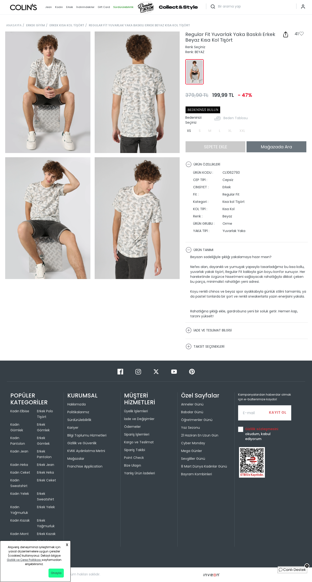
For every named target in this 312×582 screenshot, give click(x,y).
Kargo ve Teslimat (139, 442)
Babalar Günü (192, 412)
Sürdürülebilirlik (79, 419)
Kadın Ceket (20, 472)
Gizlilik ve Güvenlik (82, 443)
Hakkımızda (76, 404)
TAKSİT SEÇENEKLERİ (205, 346)
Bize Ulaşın (132, 465)
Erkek (69, 7)
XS (189, 130)
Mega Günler (191, 450)
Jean (48, 7)
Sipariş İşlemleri (136, 434)
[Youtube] (174, 371)
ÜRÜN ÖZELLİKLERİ (203, 164)
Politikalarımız (78, 412)
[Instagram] (138, 371)
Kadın (59, 7)
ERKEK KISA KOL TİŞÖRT (66, 25)
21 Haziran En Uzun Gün (199, 435)
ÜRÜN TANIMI (199, 249)
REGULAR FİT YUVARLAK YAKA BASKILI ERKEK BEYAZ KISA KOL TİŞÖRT (139, 25)
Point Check (134, 457)
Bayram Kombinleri (196, 474)
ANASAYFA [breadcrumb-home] (14, 25)
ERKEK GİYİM (35, 25)
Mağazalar (75, 458)
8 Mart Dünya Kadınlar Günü (204, 466)
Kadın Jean (19, 451)
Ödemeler (132, 426)
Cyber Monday (193, 443)
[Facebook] (121, 371)
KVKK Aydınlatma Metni (86, 450)
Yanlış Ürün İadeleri (139, 473)
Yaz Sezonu (190, 427)
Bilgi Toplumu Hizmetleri (86, 435)
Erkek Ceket (46, 480)
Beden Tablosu (235, 118)
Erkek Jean (45, 464)
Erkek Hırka (45, 472)
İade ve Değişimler (139, 419)
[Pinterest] (192, 371)
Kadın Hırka (19, 464)
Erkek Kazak (46, 533)
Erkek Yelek (46, 507)
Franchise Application (84, 466)
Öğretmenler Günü (196, 419)
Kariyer (72, 427)
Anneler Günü (192, 404)
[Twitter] (156, 371)
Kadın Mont (19, 533)
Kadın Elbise (19, 411)
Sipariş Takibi (134, 450)
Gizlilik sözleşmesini (261, 429)
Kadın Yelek (19, 493)
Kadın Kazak (20, 520)
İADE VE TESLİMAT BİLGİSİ (209, 330)
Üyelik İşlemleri (136, 411)
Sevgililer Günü (193, 458)
